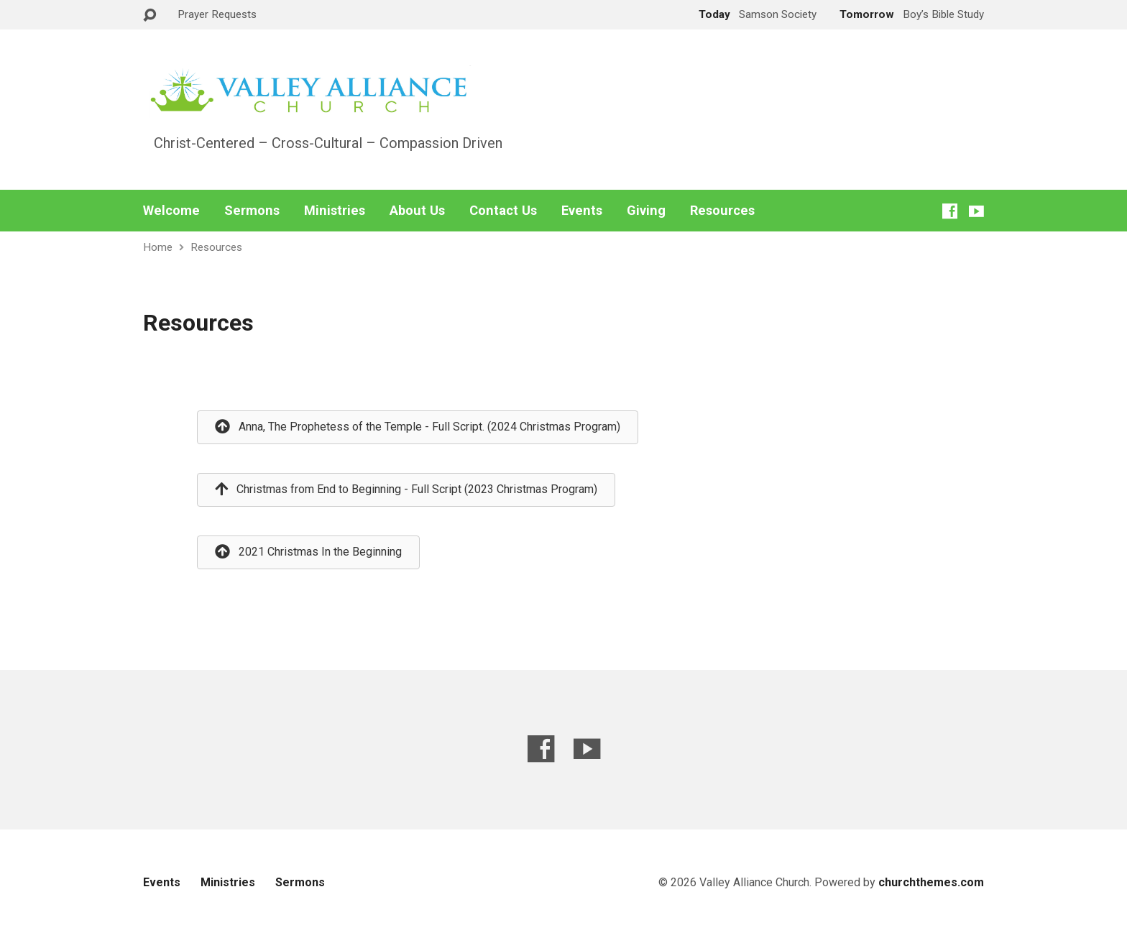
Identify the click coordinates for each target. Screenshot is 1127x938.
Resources (722, 210)
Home (157, 247)
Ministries (334, 210)
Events (581, 210)
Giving (646, 210)
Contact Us (503, 210)
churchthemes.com (931, 882)
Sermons (252, 210)
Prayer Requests (217, 14)
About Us (417, 210)
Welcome (171, 210)
